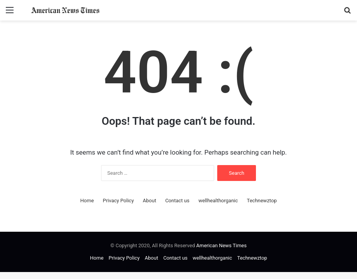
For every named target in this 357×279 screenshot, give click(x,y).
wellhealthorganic (218, 200)
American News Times (221, 245)
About (149, 200)
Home (87, 200)
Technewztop (262, 200)
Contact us (177, 200)
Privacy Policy (118, 200)
